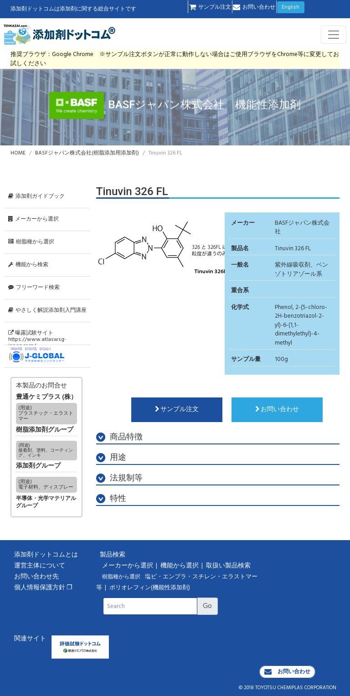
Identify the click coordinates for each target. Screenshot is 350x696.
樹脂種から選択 (31, 242)
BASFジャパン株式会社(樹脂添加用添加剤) (87, 153)
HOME (18, 153)
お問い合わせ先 (36, 577)
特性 (111, 498)
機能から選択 (180, 566)
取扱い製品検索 (229, 566)
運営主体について (39, 566)
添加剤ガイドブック (36, 196)
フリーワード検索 (34, 287)
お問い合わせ (254, 7)
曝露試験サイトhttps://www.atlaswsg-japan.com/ (37, 337)
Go (207, 606)
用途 (111, 457)
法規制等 (119, 478)
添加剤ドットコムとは (46, 555)
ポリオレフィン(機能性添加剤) (149, 588)
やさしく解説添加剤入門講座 (47, 310)
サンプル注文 (210, 7)
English (290, 7)
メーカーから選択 (33, 219)
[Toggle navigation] (333, 35)
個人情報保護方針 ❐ (43, 588)
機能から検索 (28, 264)
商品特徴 (119, 437)
